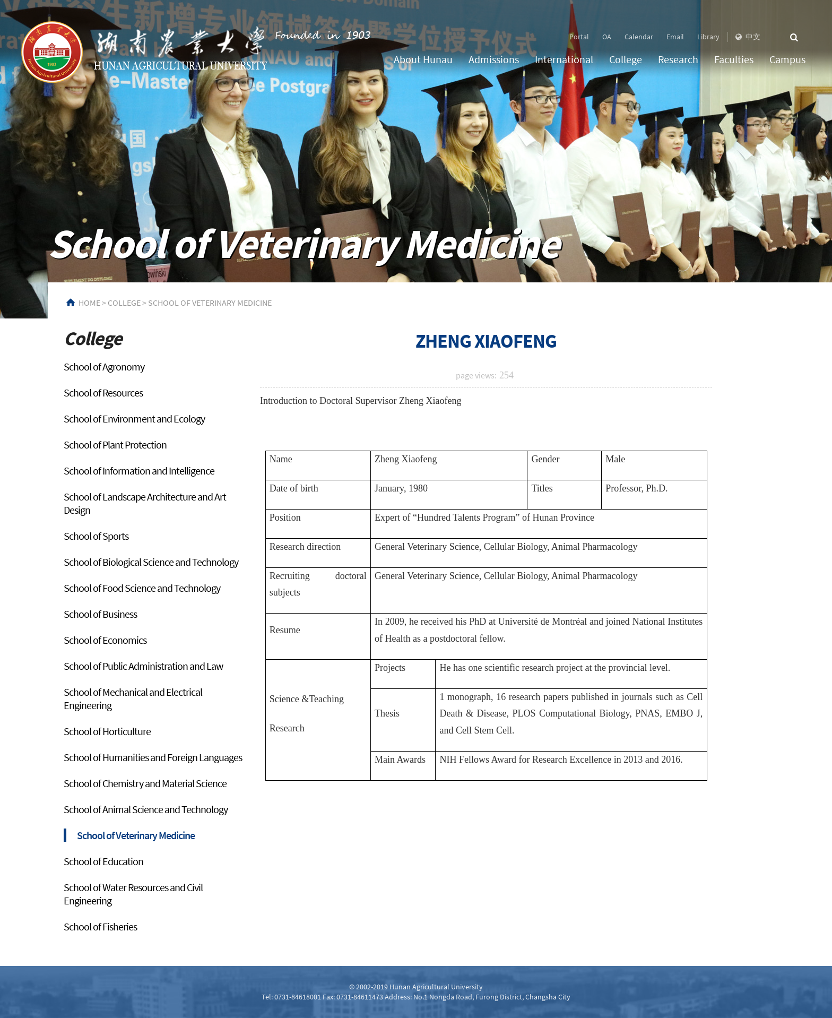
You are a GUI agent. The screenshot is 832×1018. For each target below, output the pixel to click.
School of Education (103, 861)
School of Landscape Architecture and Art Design (145, 503)
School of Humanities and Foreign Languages (153, 757)
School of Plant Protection (115, 444)
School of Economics (105, 639)
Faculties (733, 59)
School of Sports (96, 535)
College (625, 59)
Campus (787, 59)
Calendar (639, 36)
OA (606, 36)
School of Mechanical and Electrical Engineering (133, 698)
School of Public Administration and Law (143, 665)
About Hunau (423, 59)
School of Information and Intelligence (139, 470)
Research (678, 59)
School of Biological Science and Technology (151, 561)
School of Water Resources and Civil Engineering (133, 894)
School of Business (100, 613)
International (564, 59)
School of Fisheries (100, 926)
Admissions (494, 59)
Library (708, 36)
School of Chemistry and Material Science (145, 783)
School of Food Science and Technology (142, 587)
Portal (579, 36)
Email (675, 36)
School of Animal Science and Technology (146, 809)
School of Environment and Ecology (134, 418)
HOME (89, 302)
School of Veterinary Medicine (210, 302)
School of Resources (103, 392)
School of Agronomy (104, 366)
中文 (746, 36)
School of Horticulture (107, 731)
